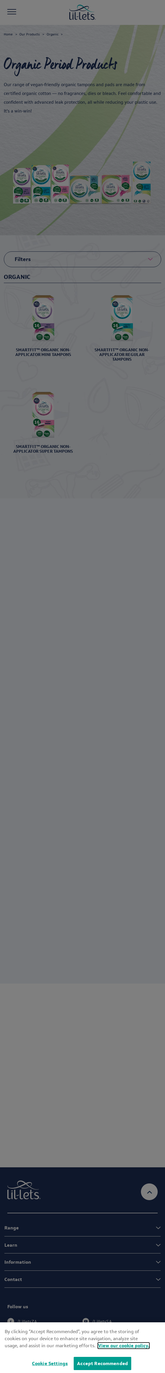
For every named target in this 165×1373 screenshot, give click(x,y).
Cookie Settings (50, 1363)
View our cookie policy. (123, 1345)
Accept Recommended (102, 1363)
